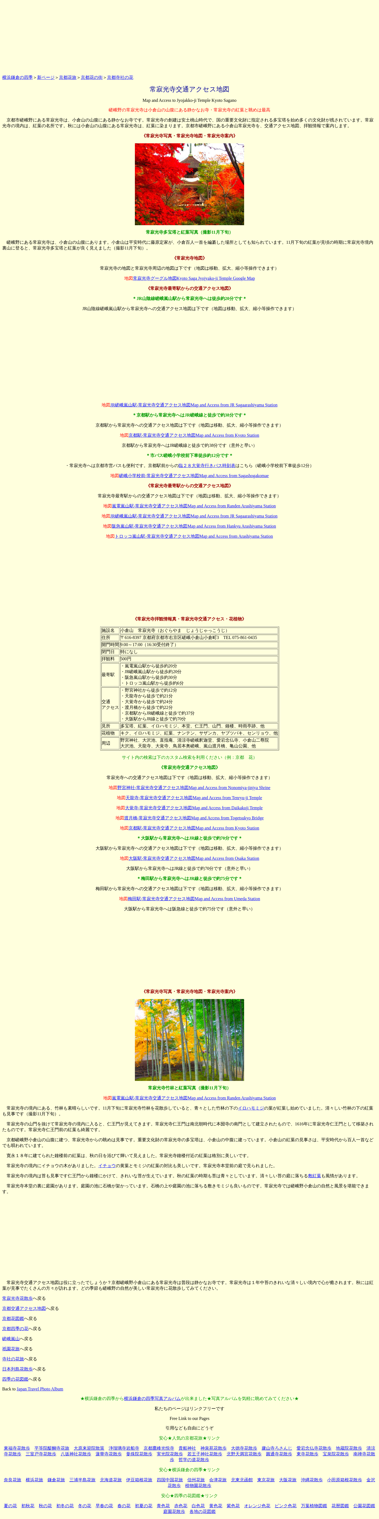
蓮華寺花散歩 (109, 1454)
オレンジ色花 (257, 1505)
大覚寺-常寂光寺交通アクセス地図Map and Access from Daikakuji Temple (194, 807)
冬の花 (84, 1505)
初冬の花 (65, 1505)
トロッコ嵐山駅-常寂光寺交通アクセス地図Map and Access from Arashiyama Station (194, 536)
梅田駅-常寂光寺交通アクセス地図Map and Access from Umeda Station (194, 898)
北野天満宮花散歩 (244, 1454)
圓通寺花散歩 (279, 1454)
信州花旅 (196, 1480)
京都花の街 (92, 77)
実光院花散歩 (170, 1454)
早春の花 (104, 1505)
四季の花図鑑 (15, 1379)
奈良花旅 (12, 1480)
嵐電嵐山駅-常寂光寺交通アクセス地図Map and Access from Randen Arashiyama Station (194, 506)
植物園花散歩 (198, 1485)
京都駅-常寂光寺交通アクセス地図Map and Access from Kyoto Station (194, 435)
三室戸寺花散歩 (41, 1454)
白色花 (198, 1505)
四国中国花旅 (170, 1480)
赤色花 (180, 1505)
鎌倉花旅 (56, 1480)
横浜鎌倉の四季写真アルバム (152, 1398)
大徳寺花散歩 (244, 1448)
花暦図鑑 (340, 1505)
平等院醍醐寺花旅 (51, 1448)
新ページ (46, 77)
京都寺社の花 (120, 77)
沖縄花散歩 (312, 1480)
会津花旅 (218, 1480)
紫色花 (233, 1505)
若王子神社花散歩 (204, 1454)
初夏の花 (143, 1505)
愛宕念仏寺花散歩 (314, 1448)
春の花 (124, 1505)
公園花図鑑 (364, 1505)
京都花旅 (67, 77)
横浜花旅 (34, 1480)
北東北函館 (242, 1480)
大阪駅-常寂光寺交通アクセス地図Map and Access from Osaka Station (194, 858)
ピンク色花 (286, 1505)
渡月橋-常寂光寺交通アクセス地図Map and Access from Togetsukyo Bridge (194, 818)
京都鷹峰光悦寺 (159, 1448)
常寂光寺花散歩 (17, 1298)
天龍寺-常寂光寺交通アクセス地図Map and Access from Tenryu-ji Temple (194, 797)
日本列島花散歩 (17, 1369)
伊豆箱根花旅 (139, 1480)
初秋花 (27, 1505)
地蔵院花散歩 (349, 1448)
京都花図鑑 (13, 1318)
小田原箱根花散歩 (344, 1480)
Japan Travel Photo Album (40, 1389)
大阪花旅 (288, 1480)
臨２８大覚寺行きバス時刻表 (207, 465)
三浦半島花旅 (82, 1480)
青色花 (163, 1505)
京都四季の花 (15, 1328)
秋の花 (45, 1505)
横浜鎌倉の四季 (17, 77)
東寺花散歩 (307, 1454)
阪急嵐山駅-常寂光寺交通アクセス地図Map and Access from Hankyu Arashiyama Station (194, 526)
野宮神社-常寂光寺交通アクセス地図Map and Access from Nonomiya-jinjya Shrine (193, 787)
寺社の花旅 (13, 1359)
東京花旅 (266, 1480)
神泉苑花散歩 (213, 1448)
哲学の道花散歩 (194, 1459)
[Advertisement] (189, 36)
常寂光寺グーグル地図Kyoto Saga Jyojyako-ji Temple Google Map (194, 278)
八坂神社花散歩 (76, 1454)
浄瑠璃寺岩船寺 (124, 1448)
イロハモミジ (251, 1108)
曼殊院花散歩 (139, 1454)
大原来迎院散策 (89, 1448)
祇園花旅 (11, 1348)
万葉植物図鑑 (314, 1505)
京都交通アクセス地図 (24, 1308)
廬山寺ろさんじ (277, 1448)
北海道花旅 (111, 1480)
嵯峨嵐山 (11, 1338)
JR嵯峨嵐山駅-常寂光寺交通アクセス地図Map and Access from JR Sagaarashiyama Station (193, 405)
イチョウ (107, 1165)
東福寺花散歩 (17, 1448)
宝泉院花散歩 (336, 1454)
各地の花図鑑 (203, 1511)
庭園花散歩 (174, 1511)
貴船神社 (187, 1448)
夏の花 (10, 1505)
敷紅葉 (314, 1175)
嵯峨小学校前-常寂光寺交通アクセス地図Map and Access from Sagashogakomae (194, 475)
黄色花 (215, 1505)
